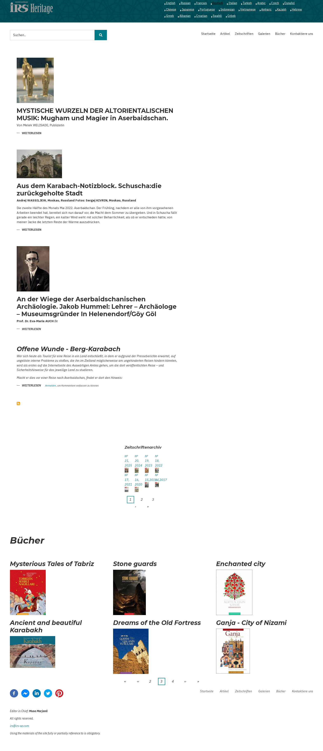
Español (289, 3)
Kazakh (281, 9)
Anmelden (50, 385)
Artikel (225, 34)
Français (201, 3)
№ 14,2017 (157, 477)
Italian (232, 3)
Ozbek (231, 16)
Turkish (247, 3)
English (170, 3)
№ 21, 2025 (127, 460)
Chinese (171, 9)
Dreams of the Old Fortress (157, 623)
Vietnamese (248, 9)
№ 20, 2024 (137, 460)
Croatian (201, 16)
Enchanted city (240, 564)
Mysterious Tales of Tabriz (52, 564)
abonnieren (18, 403)
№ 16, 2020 (137, 479)
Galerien (264, 34)
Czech (275, 3)
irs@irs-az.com (19, 726)
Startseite (208, 34)
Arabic (261, 3)
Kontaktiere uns (301, 34)
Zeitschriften (244, 34)
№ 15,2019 (147, 477)
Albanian (185, 16)
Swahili (217, 16)
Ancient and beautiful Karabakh (46, 626)
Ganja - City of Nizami (251, 623)
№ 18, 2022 (157, 460)
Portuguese (207, 9)
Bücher (280, 34)
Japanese (188, 9)
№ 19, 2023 (147, 460)
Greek (170, 16)
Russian (186, 3)
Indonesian (227, 9)
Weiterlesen (31, 133)
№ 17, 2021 (127, 479)
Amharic (266, 9)
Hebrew (297, 9)
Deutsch (217, 3)
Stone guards (135, 564)
